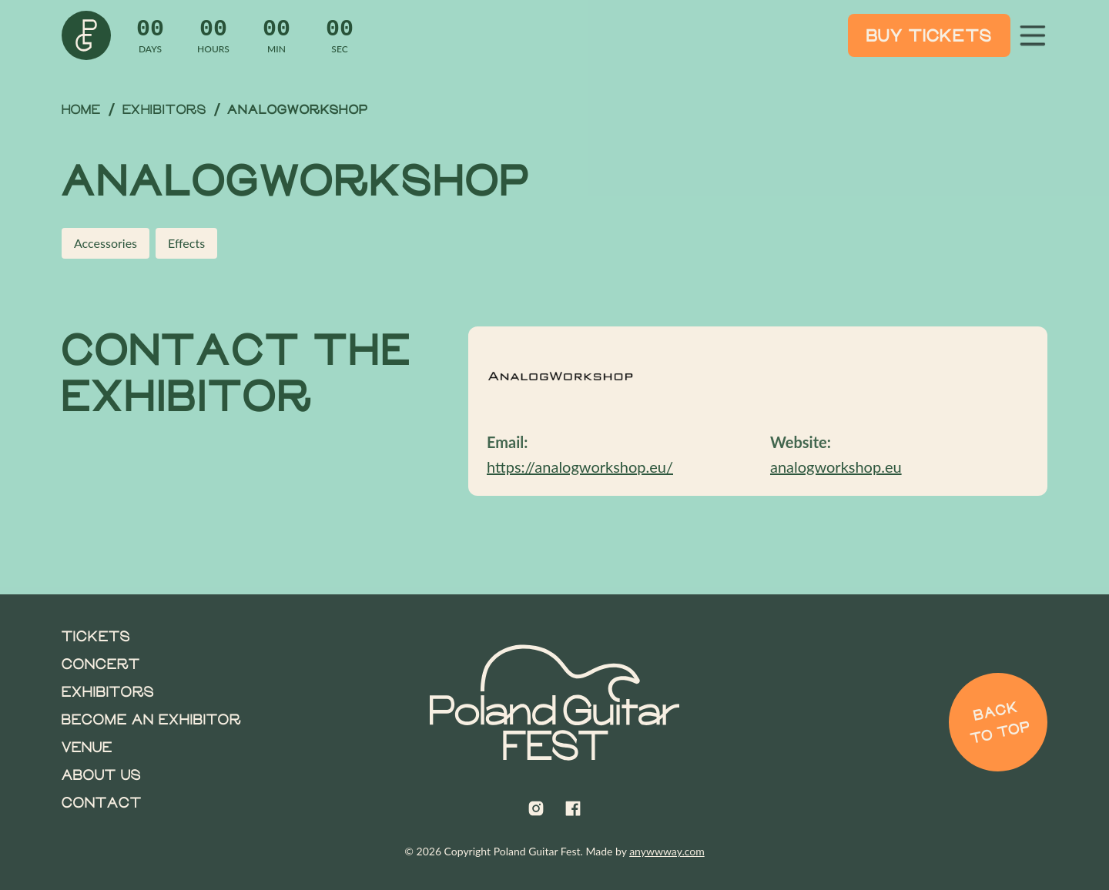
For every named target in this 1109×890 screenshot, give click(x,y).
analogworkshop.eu (836, 466)
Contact (102, 802)
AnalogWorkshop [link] (297, 109)
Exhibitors (164, 109)
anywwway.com (667, 851)
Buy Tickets (929, 35)
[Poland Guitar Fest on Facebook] (573, 808)
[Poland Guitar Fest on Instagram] (536, 808)
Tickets (96, 635)
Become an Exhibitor (151, 719)
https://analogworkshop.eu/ (580, 466)
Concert (101, 663)
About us (101, 774)
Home (81, 109)
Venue (87, 746)
